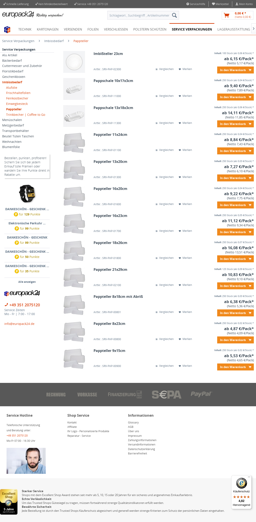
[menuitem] (220, 4)
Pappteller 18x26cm (110, 243)
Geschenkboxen (13, 77)
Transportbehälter (15, 131)
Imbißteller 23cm (108, 53)
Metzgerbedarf (13, 125)
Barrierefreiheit (137, 453)
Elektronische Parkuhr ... (27, 223)
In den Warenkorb (235, 69)
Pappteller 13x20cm (110, 161)
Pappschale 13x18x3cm (113, 108)
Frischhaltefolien (18, 93)
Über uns (133, 431)
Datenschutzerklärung (141, 449)
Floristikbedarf (12, 71)
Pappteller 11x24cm (110, 134)
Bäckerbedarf (12, 60)
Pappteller (14, 109)
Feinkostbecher (17, 98)
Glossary (133, 422)
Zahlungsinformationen (142, 440)
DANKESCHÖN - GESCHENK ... (27, 209)
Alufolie (11, 87)
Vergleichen (165, 69)
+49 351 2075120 (97, 4)
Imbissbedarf (12, 82)
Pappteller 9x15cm (109, 350)
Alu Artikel (9, 55)
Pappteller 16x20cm (110, 188)
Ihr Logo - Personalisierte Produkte (88, 431)
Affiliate (72, 427)
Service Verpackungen (18, 49)
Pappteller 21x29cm (110, 269)
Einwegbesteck (17, 104)
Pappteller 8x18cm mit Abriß (118, 296)
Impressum (135, 436)
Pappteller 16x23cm (110, 215)
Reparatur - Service (79, 436)
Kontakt (72, 422)
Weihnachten (12, 142)
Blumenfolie (11, 147)
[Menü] (249, 478)
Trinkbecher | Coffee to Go (25, 115)
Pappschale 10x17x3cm (113, 80)
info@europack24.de (19, 324)
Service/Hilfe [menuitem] (195, 4)
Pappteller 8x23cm (109, 323)
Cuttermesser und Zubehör (22, 66)
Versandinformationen (141, 444)
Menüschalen (12, 120)
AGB (130, 427)
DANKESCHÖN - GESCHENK (27, 237)
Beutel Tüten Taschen (18, 136)
